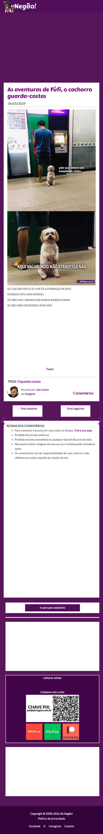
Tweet (50, 369)
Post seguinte (75, 409)
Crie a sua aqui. (83, 430)
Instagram (55, 826)
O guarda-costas (29, 381)
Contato (69, 826)
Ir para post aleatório (52, 607)
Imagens (30, 393)
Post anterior (27, 408)
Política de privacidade (51, 818)
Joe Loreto (42, 389)
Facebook (34, 826)
